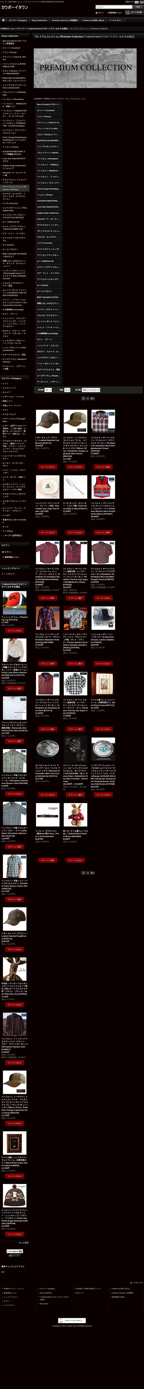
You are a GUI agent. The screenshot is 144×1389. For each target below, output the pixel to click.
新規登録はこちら (115, 12)
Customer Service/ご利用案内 (122, 1293)
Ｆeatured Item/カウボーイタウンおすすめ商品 (54, 1298)
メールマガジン (9, 1305)
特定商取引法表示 (118, 1297)
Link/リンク (80, 1293)
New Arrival (44, 1304)
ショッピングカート (11, 1297)
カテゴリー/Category (47, 1288)
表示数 (41, 390)
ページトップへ (138, 1282)
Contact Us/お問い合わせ (121, 1288)
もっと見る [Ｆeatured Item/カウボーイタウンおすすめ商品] (24, 1242)
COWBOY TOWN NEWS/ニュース (88, 1288)
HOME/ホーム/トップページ (14, 1288)
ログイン (101, 12)
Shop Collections (46, 1293)
